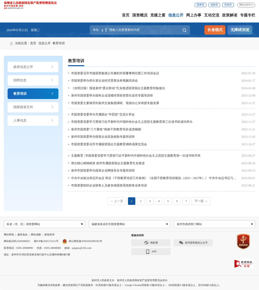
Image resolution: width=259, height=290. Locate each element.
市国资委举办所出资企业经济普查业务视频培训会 (104, 80)
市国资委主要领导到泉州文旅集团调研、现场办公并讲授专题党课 (115, 103)
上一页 (116, 201)
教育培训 (59, 43)
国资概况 (139, 15)
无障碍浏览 (239, 30)
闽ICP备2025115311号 (46, 241)
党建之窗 (157, 15)
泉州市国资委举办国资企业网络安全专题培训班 (103, 170)
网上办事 (193, 15)
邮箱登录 (50, 234)
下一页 (201, 201)
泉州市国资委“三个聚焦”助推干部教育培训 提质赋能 (106, 129)
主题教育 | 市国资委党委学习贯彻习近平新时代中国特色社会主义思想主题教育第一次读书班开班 (136, 155)
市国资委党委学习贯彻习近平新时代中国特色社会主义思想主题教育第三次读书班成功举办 (131, 122)
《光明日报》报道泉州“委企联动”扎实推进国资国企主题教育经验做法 (118, 88)
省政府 (214, 4)
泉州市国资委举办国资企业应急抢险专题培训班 (103, 136)
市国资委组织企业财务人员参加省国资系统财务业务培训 (109, 185)
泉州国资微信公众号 (193, 243)
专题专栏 (247, 15)
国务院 (200, 4)
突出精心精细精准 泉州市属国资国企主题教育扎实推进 (108, 163)
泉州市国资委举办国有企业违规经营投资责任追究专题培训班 (112, 95)
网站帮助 (9, 234)
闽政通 (151, 243)
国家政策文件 (33, 107)
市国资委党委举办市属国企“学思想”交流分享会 (102, 114)
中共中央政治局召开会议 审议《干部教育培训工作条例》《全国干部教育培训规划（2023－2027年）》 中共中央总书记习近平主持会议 (161, 178)
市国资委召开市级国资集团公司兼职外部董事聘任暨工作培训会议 (115, 73)
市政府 (228, 4)
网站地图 (36, 234)
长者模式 (215, 30)
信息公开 (175, 15)
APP (150, 252)
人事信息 (33, 120)
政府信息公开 (33, 67)
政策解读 (229, 15)
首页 (126, 15)
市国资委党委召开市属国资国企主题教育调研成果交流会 (109, 144)
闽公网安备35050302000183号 (82, 241)
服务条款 (22, 234)
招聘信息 (33, 80)
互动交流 (211, 15)
